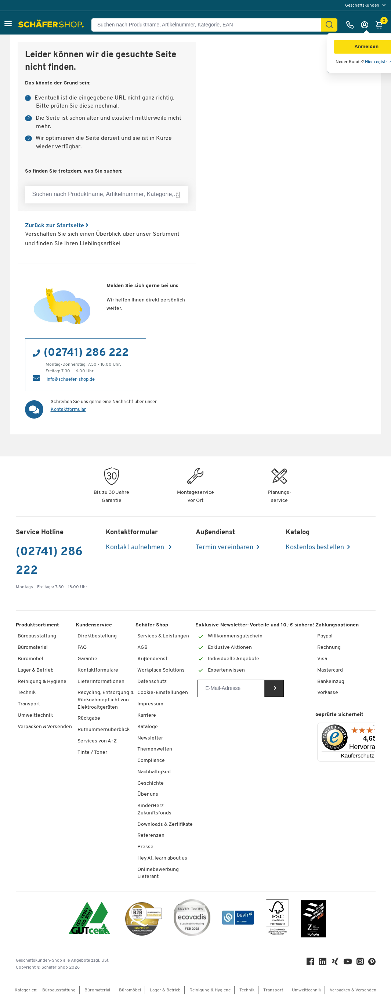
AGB (142, 647)
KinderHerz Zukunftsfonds (154, 809)
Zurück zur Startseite (56, 226)
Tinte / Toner (92, 752)
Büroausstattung (37, 636)
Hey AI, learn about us (162, 858)
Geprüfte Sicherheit (339, 714)
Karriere (146, 715)
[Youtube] (347, 963)
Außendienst (152, 659)
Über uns (147, 794)
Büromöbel (30, 659)
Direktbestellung (97, 636)
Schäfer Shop (151, 625)
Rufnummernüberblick (103, 730)
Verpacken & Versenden (45, 727)
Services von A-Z (97, 741)
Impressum (150, 704)
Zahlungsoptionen (337, 625)
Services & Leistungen (163, 636)
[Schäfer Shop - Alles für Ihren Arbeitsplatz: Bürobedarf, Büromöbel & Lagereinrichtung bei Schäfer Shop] (52, 25)
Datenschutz (152, 681)
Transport (29, 704)
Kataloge (147, 727)
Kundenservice (94, 625)
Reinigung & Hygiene (42, 681)
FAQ (82, 647)
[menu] (366, 5)
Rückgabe (88, 718)
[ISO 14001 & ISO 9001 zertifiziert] (89, 919)
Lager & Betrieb (36, 670)
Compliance (151, 760)
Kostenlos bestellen (315, 547)
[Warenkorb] (381, 25)
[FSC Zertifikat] (277, 919)
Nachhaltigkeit (154, 772)
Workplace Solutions (161, 670)
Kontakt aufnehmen (136, 547)
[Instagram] (360, 963)
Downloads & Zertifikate (165, 824)
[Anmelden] (366, 25)
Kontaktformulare (97, 670)
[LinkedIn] (322, 963)
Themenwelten (154, 749)
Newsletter (150, 738)
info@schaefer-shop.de (71, 379)
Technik (27, 692)
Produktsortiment (37, 625)
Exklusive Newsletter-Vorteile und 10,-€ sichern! (254, 625)
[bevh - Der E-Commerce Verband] (238, 919)
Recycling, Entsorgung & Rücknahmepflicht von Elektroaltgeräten (105, 700)
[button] (8, 24)
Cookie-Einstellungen (162, 692)
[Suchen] (329, 25)
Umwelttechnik (35, 715)
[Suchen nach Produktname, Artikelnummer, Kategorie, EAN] (209, 25)
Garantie (87, 659)
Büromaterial (33, 647)
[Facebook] (310, 963)
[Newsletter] (231, 688)
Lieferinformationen (100, 681)
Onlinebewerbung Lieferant (158, 873)
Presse (145, 847)
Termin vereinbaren (224, 547)
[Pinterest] (372, 963)
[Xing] (335, 963)
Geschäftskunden (362, 5)
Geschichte (150, 783)
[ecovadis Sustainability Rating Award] (192, 919)
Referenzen (150, 835)
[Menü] (375, 727)
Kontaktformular (68, 409)
